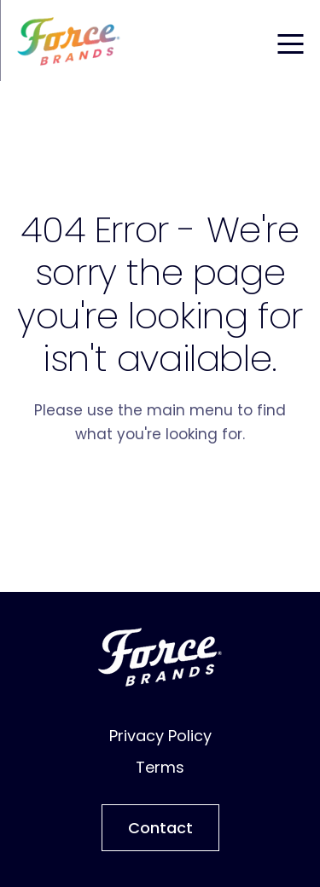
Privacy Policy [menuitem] (160, 735)
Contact (160, 827)
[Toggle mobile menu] (290, 41)
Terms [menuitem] (160, 767)
